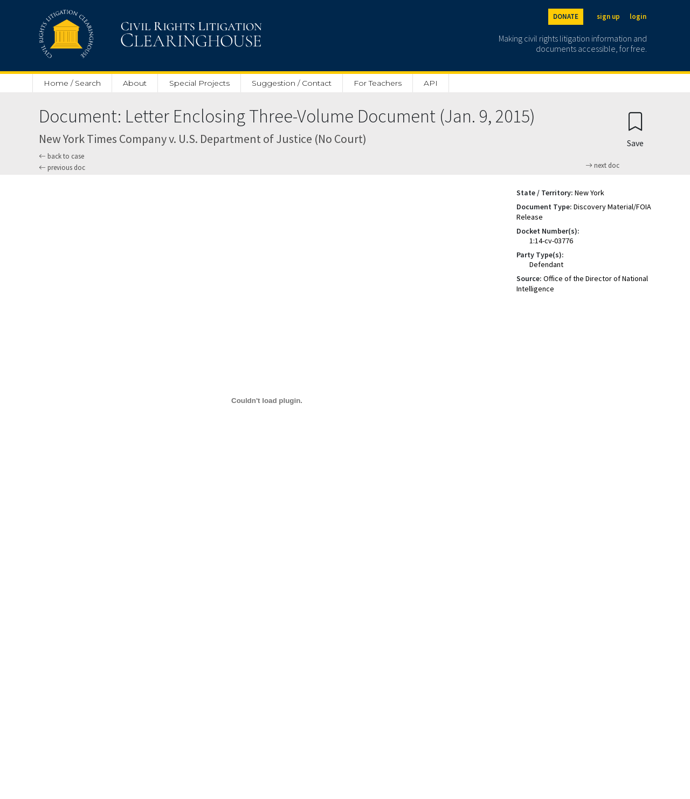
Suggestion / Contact (292, 83)
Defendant (546, 264)
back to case (61, 156)
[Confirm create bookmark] (635, 129)
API (431, 83)
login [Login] (638, 16)
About (135, 83)
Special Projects (199, 83)
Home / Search (72, 83)
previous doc (62, 167)
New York (589, 192)
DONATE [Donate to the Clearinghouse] (565, 16)
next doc (602, 165)
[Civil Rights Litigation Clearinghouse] (120, 35)
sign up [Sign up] (608, 16)
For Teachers (378, 83)
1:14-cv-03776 (551, 240)
